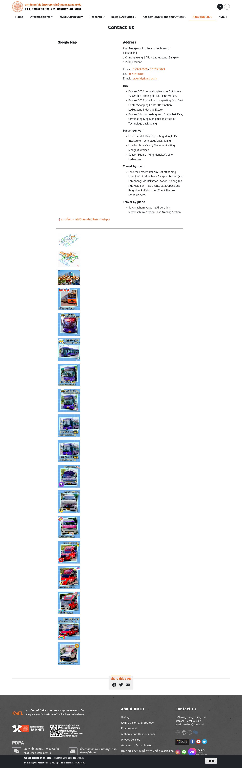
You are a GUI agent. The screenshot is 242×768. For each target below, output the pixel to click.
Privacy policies (130, 739)
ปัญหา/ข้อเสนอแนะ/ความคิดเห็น (41, 749)
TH (227, 7)
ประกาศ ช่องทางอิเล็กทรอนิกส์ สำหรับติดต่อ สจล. (147, 753)
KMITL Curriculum (71, 17)
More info (80, 762)
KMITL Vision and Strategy (137, 722)
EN (220, 7)
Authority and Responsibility (138, 734)
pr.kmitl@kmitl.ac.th (145, 78)
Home (19, 17)
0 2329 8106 (136, 74)
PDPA (18, 742)
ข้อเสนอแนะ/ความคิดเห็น (136, 745)
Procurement (129, 728)
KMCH (223, 17)
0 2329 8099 (157, 69)
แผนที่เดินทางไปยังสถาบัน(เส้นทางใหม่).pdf (85, 219)
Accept (211, 760)
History (125, 717)
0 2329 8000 (140, 69)
